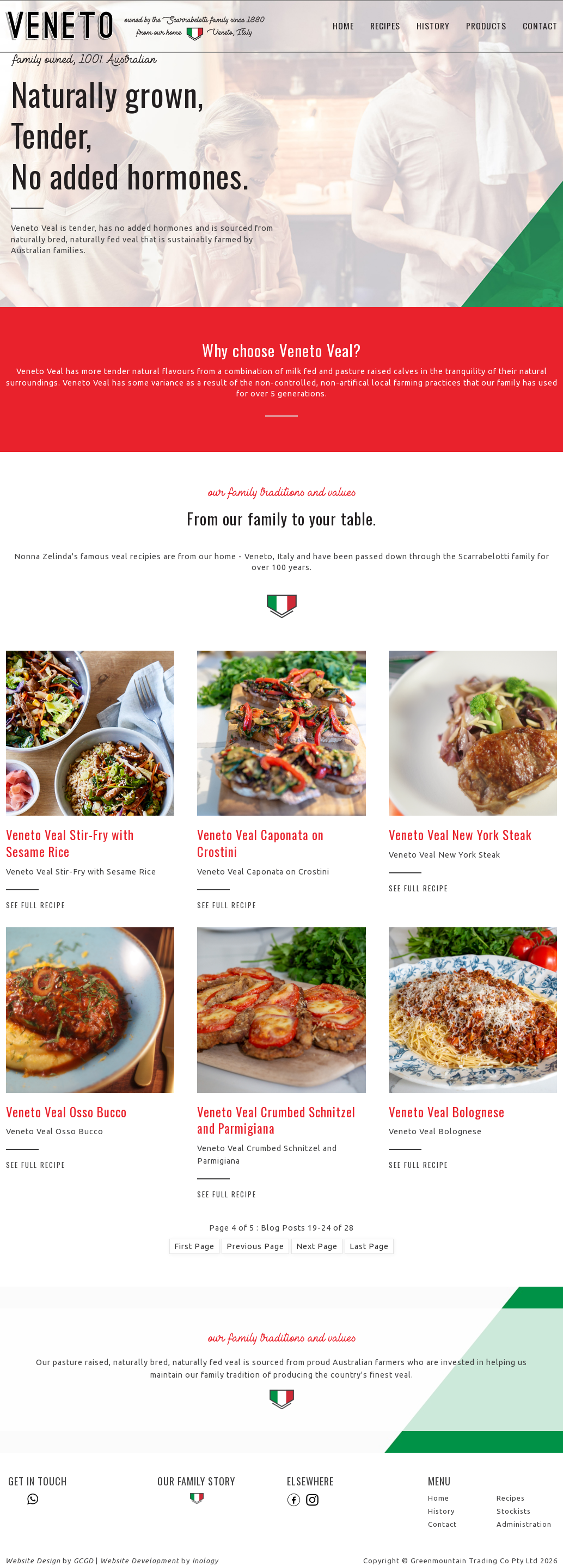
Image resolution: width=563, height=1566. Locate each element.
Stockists (514, 1511)
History (433, 26)
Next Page (317, 1246)
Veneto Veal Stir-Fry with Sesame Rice (70, 843)
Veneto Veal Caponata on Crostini (260, 843)
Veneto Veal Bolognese (447, 1112)
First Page (194, 1246)
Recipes (385, 26)
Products (486, 26)
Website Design (32, 1560)
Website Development (139, 1560)
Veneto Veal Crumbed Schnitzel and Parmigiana (276, 1120)
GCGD (84, 1560)
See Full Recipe (35, 905)
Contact (540, 26)
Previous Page (255, 1246)
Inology (205, 1560)
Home (343, 26)
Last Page (369, 1246)
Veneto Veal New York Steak (460, 834)
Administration (524, 1524)
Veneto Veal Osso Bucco (66, 1112)
